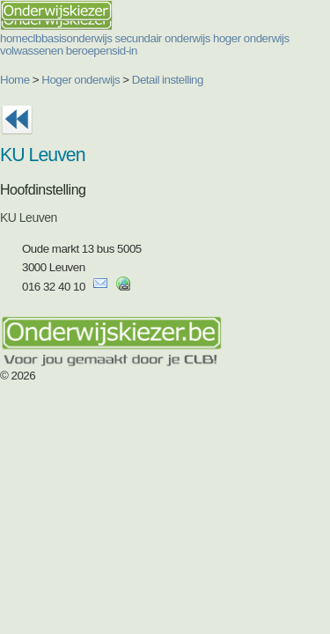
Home (15, 79)
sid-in (124, 50)
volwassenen (31, 50)
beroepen (89, 50)
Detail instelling (167, 79)
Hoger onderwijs (80, 79)
